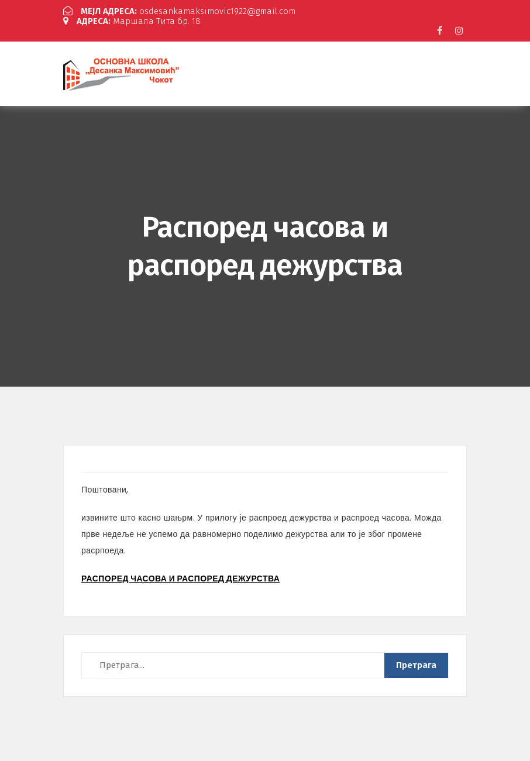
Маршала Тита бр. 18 (132, 21)
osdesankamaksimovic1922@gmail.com (179, 11)
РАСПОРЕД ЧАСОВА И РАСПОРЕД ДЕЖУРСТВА (180, 578)
